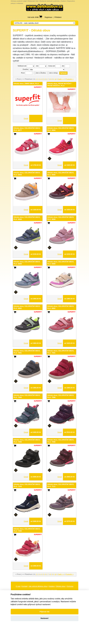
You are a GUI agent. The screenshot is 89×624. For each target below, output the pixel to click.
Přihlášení (57, 17)
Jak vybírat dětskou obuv (38, 586)
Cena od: (51, 66)
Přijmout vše (44, 612)
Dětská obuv (60, 586)
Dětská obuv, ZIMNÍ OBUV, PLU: (26, 84)
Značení (63, 1)
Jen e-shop (53, 73)
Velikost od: (22, 66)
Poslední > (69, 79)
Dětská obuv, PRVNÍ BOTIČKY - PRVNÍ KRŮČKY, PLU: (59, 85)
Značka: (26, 69)
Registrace (48, 17)
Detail (26, 118)
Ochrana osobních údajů (19, 1)
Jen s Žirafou (41, 73)
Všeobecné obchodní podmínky (49, 1)
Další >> (61, 79)
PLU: (23, 73)
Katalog (51, 586)
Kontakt (24, 586)
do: (37, 66)
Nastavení (44, 618)
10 (55, 79)
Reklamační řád (33, 1)
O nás (18, 586)
